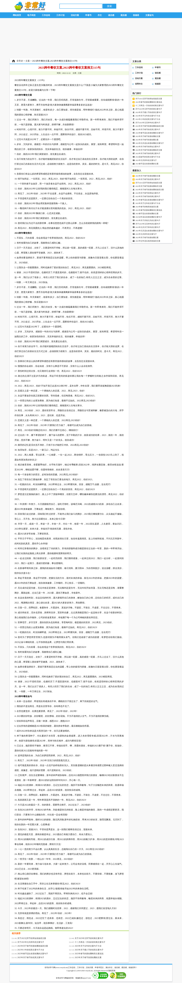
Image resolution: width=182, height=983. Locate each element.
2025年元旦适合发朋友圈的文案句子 (149, 143)
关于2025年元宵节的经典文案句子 (89, 938)
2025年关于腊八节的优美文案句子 (89, 950)
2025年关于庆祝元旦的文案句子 (147, 220)
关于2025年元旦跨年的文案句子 (30, 942)
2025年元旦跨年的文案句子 (146, 160)
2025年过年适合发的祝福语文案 (147, 241)
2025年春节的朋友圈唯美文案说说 (89, 954)
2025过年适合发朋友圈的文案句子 (148, 217)
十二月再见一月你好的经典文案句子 (90, 942)
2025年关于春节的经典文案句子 (147, 153)
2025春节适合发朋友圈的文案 (146, 164)
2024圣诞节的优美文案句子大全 (147, 157)
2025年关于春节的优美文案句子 (30, 957)
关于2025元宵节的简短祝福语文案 (31, 938)
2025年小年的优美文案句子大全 (30, 950)
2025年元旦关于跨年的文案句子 (147, 227)
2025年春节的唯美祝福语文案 (146, 207)
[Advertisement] (91, 38)
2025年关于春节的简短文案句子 (147, 147)
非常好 (20, 61)
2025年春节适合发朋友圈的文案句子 (32, 954)
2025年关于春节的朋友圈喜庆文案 (148, 150)
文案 (27, 61)
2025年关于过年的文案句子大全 (88, 946)
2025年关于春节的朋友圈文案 (146, 140)
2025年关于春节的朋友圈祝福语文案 (32, 946)
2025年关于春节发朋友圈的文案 (88, 957)
